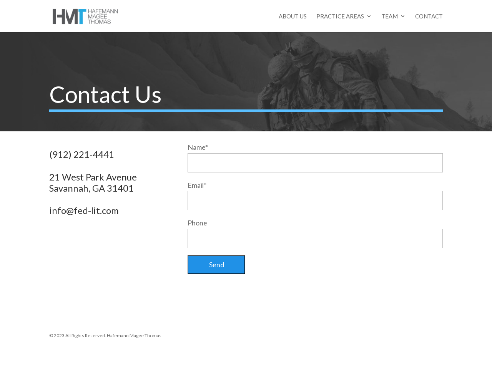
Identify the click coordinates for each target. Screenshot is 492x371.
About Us (293, 16)
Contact (429, 16)
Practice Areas (340, 16)
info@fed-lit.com (84, 210)
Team (389, 16)
